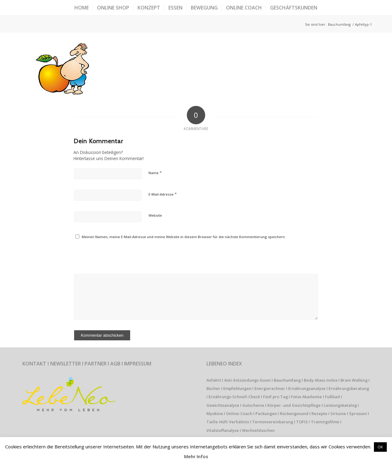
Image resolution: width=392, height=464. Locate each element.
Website (155, 215)
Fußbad (332, 396)
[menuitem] (81, 7)
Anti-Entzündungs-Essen (247, 380)
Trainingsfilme (325, 422)
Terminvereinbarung (272, 422)
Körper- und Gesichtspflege (294, 405)
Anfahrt (213, 380)
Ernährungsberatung (349, 388)
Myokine (214, 413)
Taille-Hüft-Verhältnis (227, 422)
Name (155, 172)
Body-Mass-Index (320, 380)
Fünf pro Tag (275, 396)
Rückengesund (294, 413)
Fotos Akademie (306, 396)
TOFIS (302, 422)
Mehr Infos (196, 456)
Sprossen (358, 413)
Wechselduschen (258, 430)
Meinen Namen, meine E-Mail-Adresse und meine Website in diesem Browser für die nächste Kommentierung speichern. (184, 236)
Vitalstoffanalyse (222, 430)
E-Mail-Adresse (163, 194)
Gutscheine (253, 405)
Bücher (213, 388)
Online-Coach (239, 413)
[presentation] (115, 255)
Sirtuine (338, 413)
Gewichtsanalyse (222, 405)
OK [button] (380, 447)
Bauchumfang (287, 380)
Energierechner (269, 388)
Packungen (266, 413)
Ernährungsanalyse (307, 388)
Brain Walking (354, 380)
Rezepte (319, 413)
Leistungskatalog (340, 405)
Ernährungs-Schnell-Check (234, 396)
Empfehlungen (237, 388)
